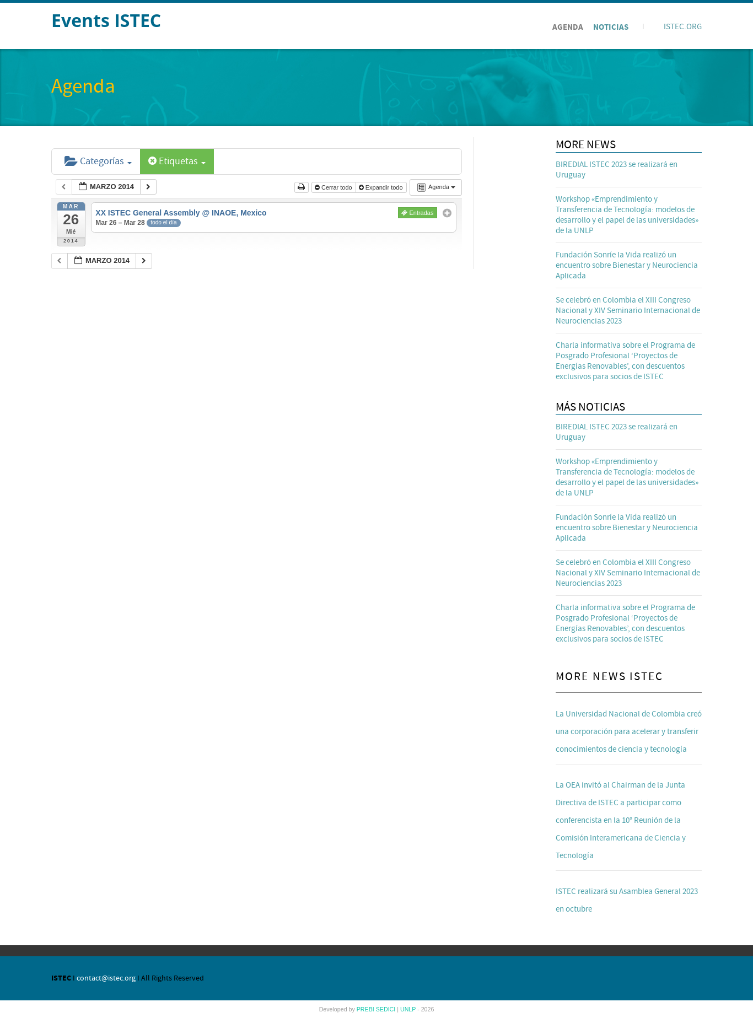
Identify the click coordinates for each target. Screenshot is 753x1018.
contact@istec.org (106, 978)
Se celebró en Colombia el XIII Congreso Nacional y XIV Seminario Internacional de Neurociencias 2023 (628, 310)
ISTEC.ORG (683, 26)
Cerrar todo (334, 187)
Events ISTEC (106, 20)
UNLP (408, 1009)
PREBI (366, 1009)
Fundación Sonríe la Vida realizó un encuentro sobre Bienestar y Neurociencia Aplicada (627, 265)
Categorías (98, 161)
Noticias (610, 27)
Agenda (567, 27)
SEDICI (386, 1009)
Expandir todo (382, 187)
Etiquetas (177, 161)
